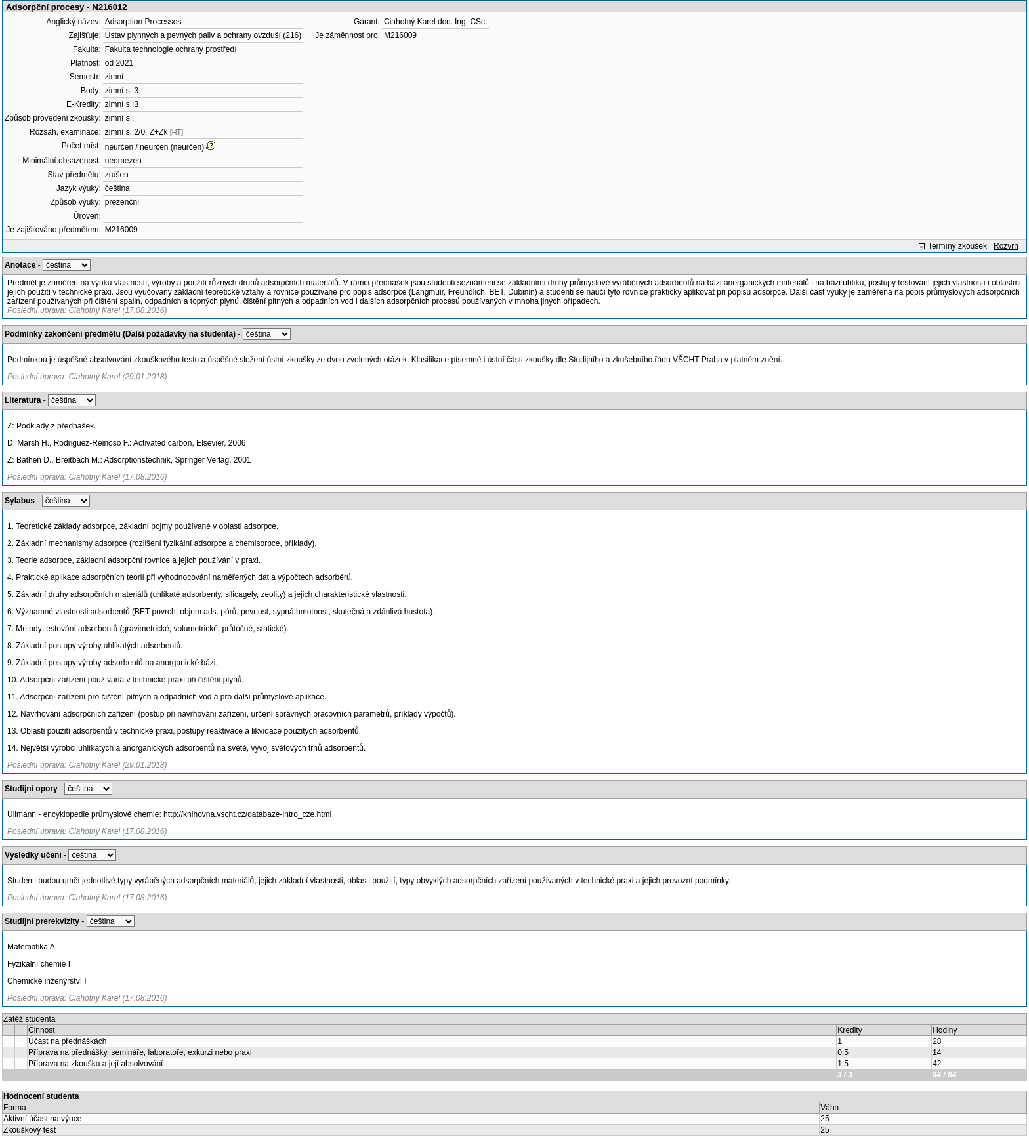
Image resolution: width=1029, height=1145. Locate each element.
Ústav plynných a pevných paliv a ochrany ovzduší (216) (203, 35)
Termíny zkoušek (957, 246)
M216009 (121, 229)
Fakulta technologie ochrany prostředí (171, 49)
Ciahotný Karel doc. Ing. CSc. (435, 21)
